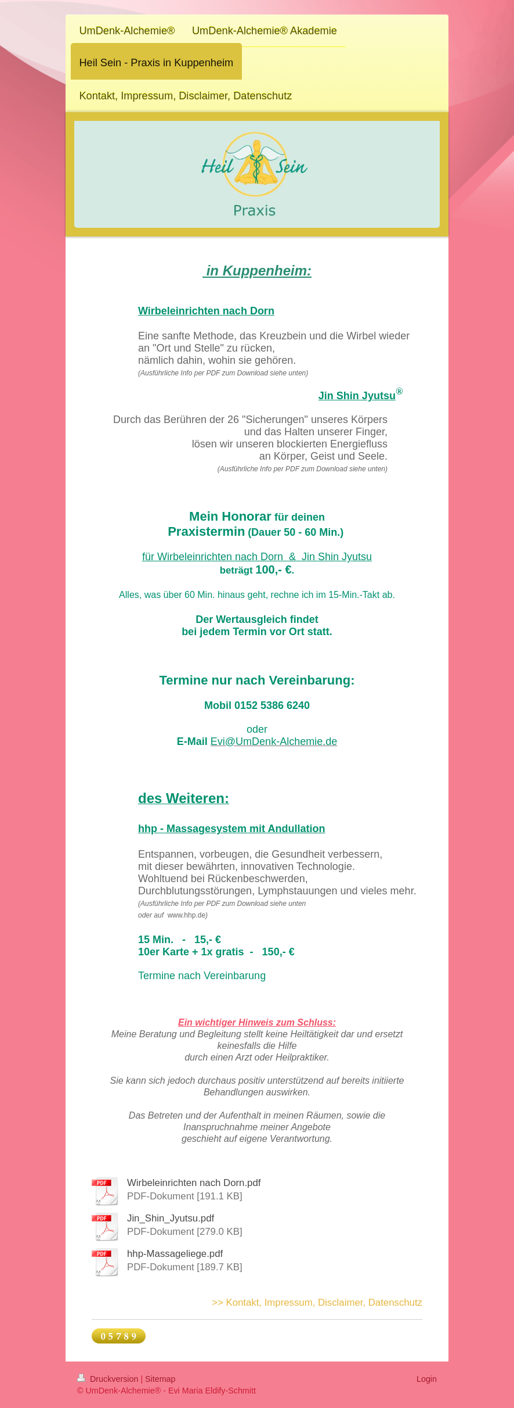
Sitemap (160, 1379)
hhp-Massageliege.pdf (175, 1253)
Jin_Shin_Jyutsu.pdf (170, 1218)
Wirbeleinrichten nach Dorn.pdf (193, 1182)
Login (427, 1379)
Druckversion (108, 1379)
